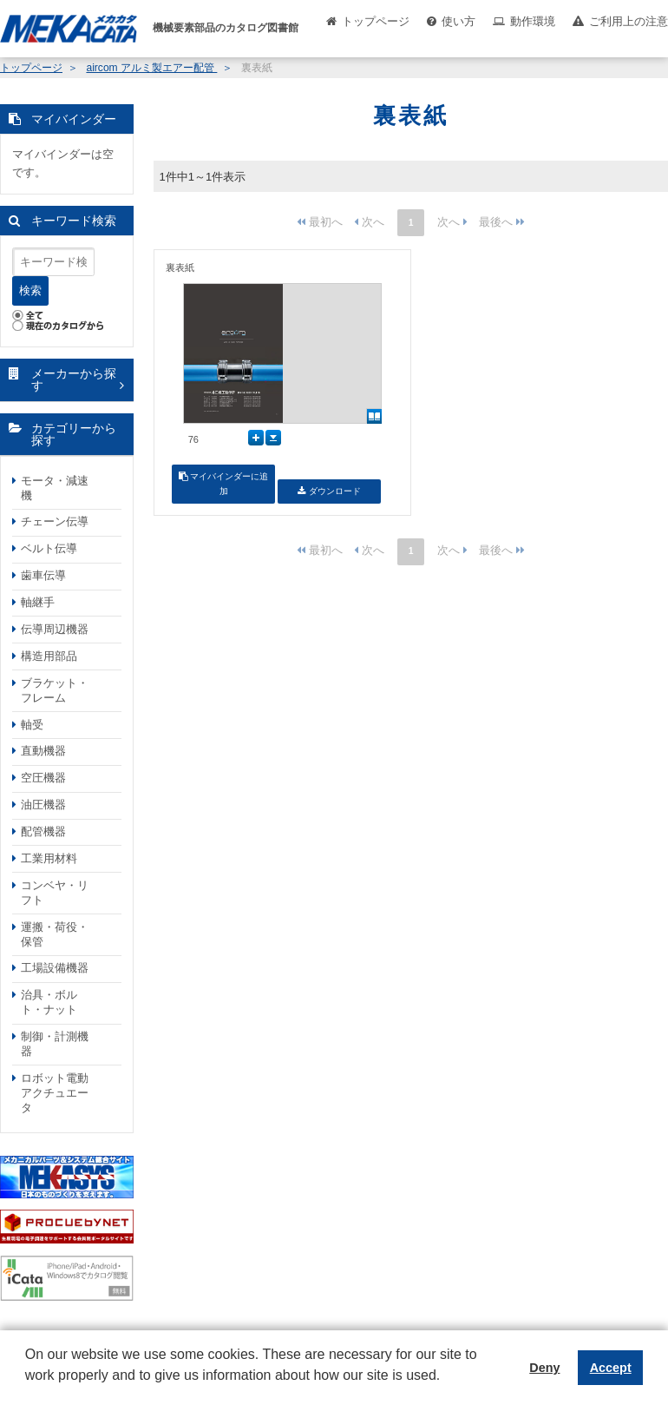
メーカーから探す (73, 379)
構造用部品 (49, 656)
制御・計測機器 (54, 1044)
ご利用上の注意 (628, 21)
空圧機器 (43, 777)
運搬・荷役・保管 (54, 934)
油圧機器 (43, 804)
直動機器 (43, 750)
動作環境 (532, 21)
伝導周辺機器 (54, 629)
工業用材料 (49, 858)
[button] (27, 1388)
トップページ (375, 21)
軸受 (32, 724)
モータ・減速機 (54, 488)
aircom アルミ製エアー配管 (151, 68)
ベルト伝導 (49, 548)
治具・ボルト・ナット (49, 1002)
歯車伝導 (43, 575)
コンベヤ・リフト (54, 893)
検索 (30, 290)
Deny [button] (544, 1368)
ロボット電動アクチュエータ (54, 1093)
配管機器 (43, 831)
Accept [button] (611, 1368)
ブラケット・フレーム (54, 690)
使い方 (458, 21)
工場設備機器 (54, 967)
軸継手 (38, 602)
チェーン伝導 (54, 521)
